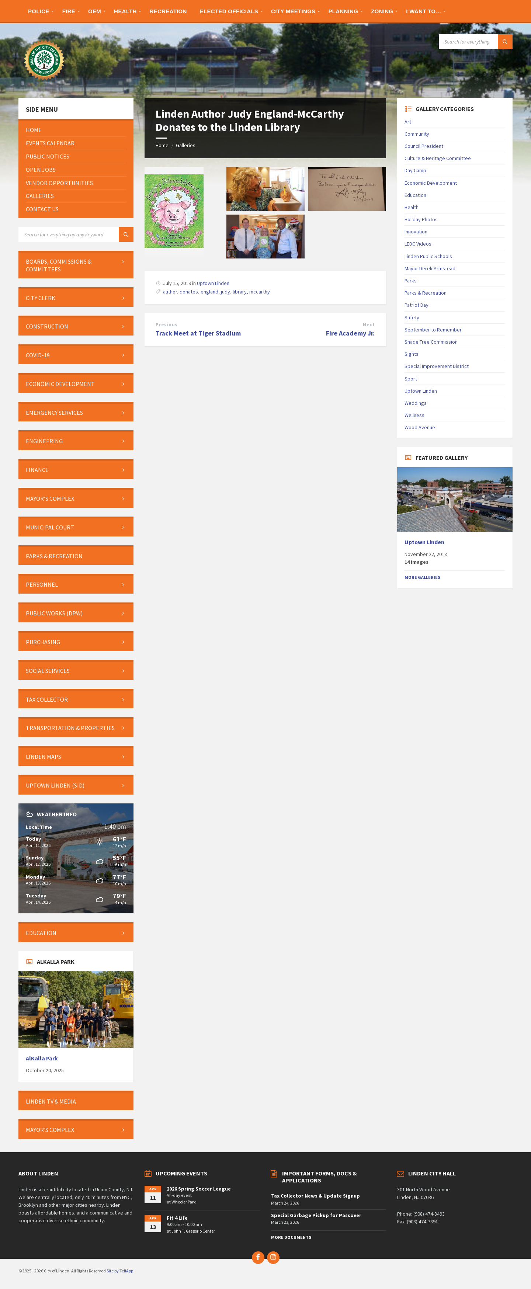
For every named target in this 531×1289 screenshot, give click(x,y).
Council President (424, 146)
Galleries (185, 145)
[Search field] (476, 41)
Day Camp (415, 170)
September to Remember (433, 329)
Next (369, 325)
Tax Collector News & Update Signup (315, 1195)
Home (162, 145)
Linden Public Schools (428, 256)
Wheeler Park (183, 1202)
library (240, 291)
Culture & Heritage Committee (438, 158)
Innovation (416, 231)
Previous (166, 325)
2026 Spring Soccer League (199, 1188)
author (170, 291)
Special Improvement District (437, 366)
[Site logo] (44, 83)
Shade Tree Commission (431, 341)
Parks (411, 280)
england (209, 291)
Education (415, 195)
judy (225, 291)
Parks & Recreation (426, 292)
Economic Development (431, 183)
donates (189, 291)
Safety (412, 317)
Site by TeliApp (120, 1271)
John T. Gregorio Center (193, 1231)
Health (412, 207)
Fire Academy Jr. (350, 333)
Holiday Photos (421, 219)
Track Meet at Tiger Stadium (198, 333)
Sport (411, 378)
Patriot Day (416, 305)
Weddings (416, 403)
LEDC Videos (418, 243)
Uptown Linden (213, 283)
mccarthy (259, 291)
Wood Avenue (420, 427)
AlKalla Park (42, 1058)
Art (408, 121)
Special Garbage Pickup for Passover (316, 1215)
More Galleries (422, 577)
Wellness (414, 415)
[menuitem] (38, 11)
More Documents (291, 1237)
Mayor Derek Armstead (430, 268)
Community (417, 134)
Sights (412, 354)
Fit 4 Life (177, 1218)
